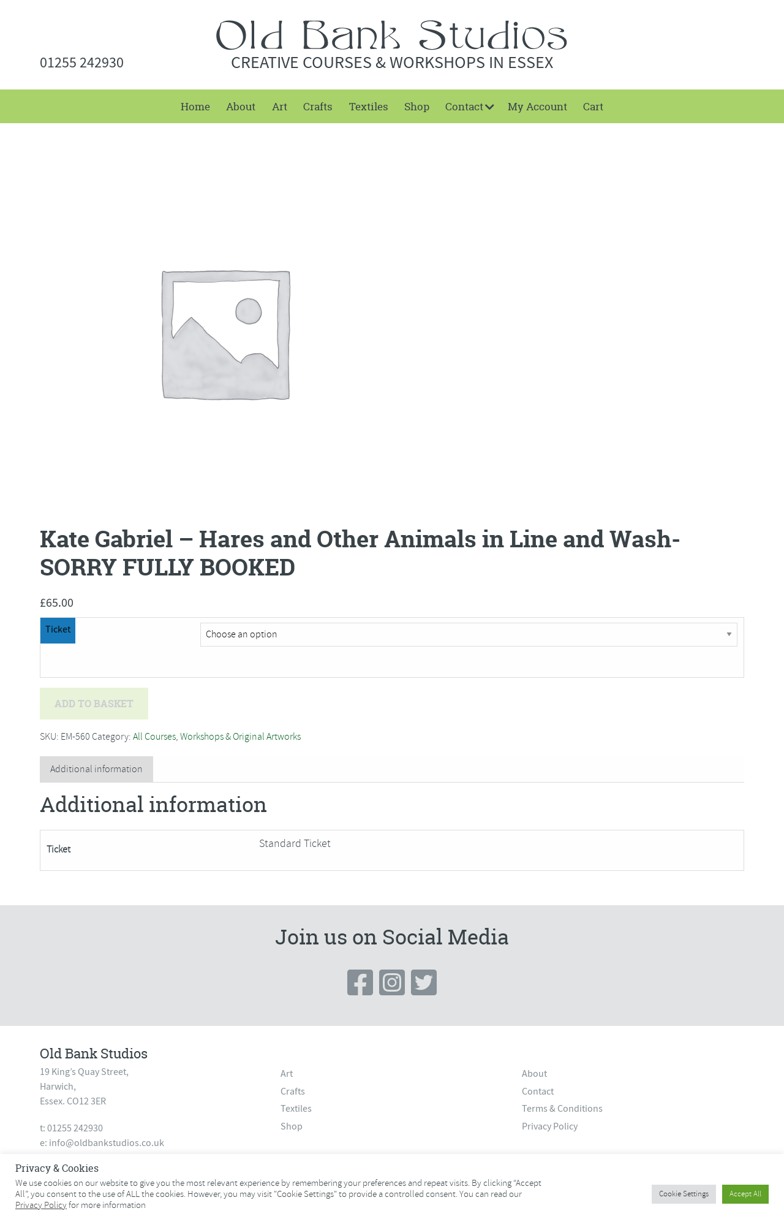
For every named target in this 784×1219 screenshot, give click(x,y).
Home (195, 106)
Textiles (368, 106)
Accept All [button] (745, 1194)
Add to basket (94, 703)
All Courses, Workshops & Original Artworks (217, 737)
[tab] (96, 769)
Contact (464, 106)
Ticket (57, 629)
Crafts (318, 106)
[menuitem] (195, 106)
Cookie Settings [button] (684, 1194)
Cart (593, 106)
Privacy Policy (550, 1126)
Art (279, 106)
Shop (416, 106)
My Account (537, 106)
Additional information (96, 769)
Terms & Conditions (562, 1109)
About (240, 106)
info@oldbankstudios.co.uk (106, 1143)
